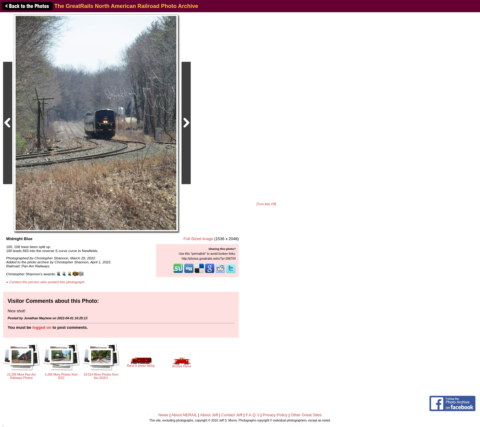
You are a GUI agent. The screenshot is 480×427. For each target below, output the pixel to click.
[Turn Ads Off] (266, 204)
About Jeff (209, 415)
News (163, 415)
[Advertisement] (266, 107)
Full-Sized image (198, 238)
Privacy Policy (275, 415)
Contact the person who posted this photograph (46, 282)
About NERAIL (184, 415)
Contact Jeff (231, 415)
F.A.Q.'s (252, 415)
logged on (41, 327)
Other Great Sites (306, 415)
